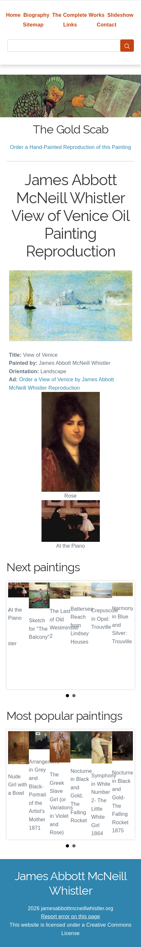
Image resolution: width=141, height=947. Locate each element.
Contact (106, 24)
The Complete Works (78, 15)
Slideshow (120, 15)
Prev (16, 635)
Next (124, 635)
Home (13, 15)
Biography (36, 15)
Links (70, 24)
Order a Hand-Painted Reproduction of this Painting (70, 147)
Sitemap (33, 24)
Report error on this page (70, 916)
